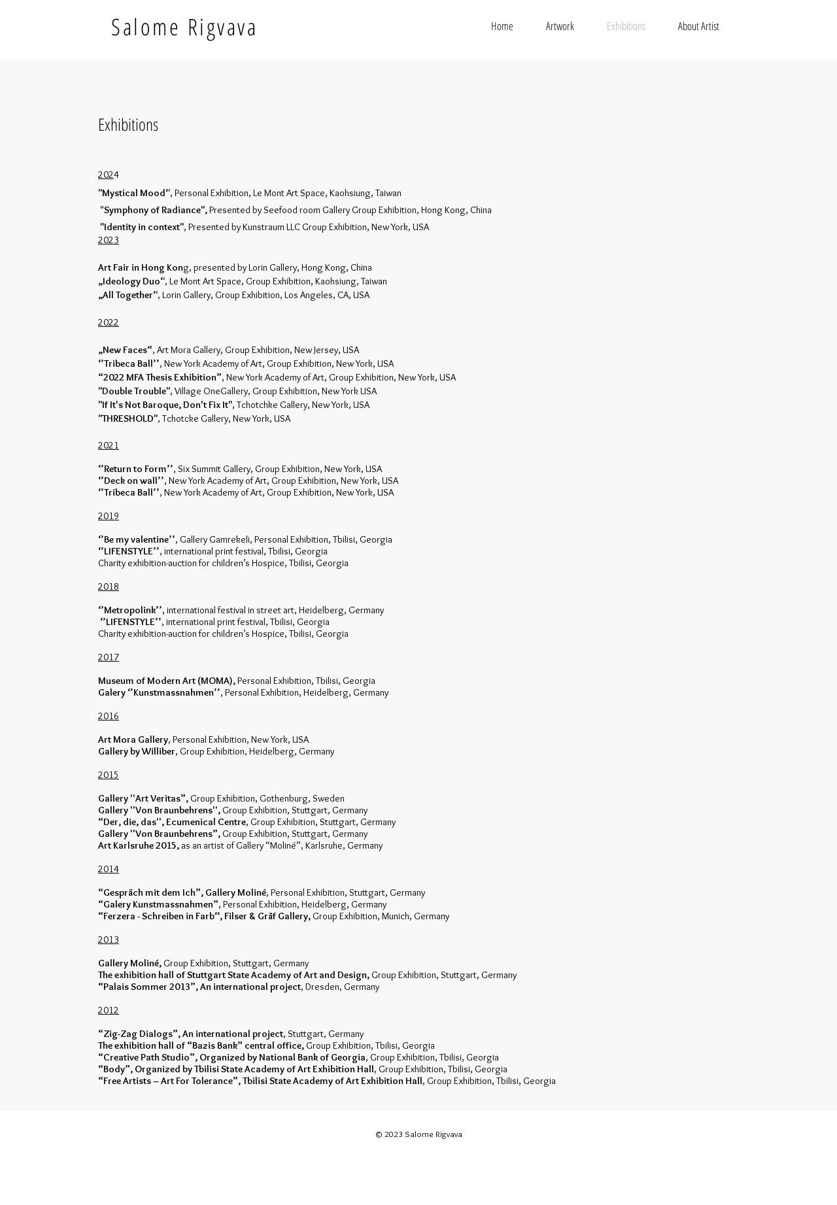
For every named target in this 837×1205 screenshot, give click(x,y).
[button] (560, 26)
